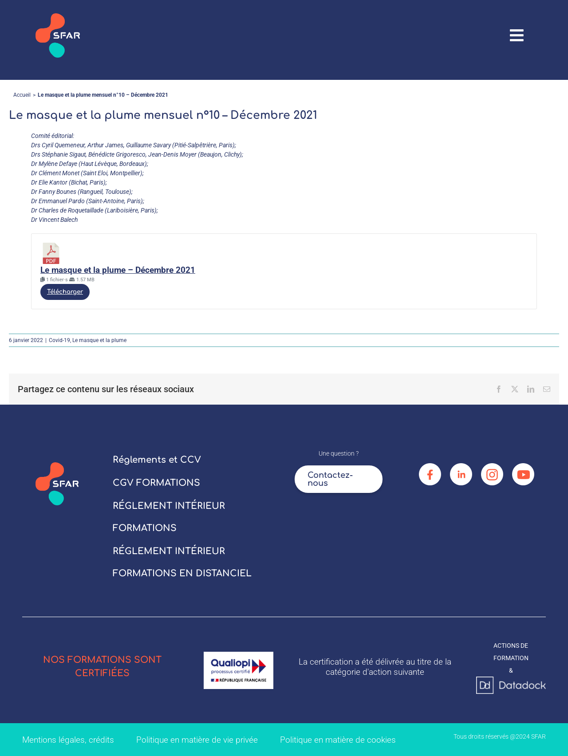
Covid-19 (59, 340)
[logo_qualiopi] (238, 654)
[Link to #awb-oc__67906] (516, 35)
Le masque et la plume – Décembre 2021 (117, 270)
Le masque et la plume (99, 340)
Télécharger (65, 291)
